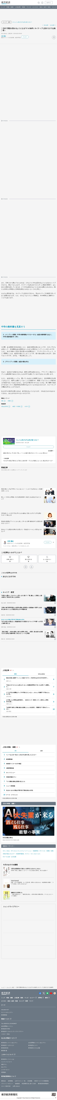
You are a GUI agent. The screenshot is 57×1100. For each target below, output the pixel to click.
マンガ (29, 7)
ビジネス (35, 7)
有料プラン (4, 1064)
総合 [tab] (15, 674)
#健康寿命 (35, 851)
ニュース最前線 (10, 786)
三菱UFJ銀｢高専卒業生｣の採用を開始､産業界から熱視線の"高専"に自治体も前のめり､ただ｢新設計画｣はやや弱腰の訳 (21, 608)
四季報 (40, 997)
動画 (23, 7)
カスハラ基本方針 (6, 1086)
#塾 (2, 400)
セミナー (32, 997)
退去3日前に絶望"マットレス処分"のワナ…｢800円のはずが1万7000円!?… (27, 678)
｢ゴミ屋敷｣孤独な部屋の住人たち (15, 781)
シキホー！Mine (5, 1034)
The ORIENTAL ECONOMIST (9, 1023)
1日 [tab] (15, 750)
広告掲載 (30, 1081)
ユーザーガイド (5, 1069)
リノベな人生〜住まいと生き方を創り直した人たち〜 (21, 754)
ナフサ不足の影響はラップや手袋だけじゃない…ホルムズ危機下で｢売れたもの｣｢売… (28, 693)
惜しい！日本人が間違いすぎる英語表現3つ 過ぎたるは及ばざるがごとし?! (21, 498)
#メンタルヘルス (35, 853)
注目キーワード (8, 846)
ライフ (31, 1001)
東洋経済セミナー (33, 1045)
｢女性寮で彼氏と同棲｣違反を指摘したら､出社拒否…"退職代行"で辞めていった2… (28, 708)
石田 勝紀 (3, 36)
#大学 (26, 406)
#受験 (9, 400)
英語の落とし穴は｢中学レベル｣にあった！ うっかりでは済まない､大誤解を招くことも (21, 490)
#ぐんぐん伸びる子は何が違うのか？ (22, 22)
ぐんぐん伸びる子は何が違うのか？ (27, 440)
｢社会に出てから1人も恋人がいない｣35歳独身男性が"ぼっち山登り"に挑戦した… (28, 685)
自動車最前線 (10, 768)
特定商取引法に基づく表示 (29, 1083)
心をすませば (15, 880)
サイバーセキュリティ (7, 1012)
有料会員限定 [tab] (41, 674)
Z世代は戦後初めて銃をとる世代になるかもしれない (26, 868)
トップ (3, 7)
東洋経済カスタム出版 (34, 1048)
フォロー (25, 37)
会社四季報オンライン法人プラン (37, 1042)
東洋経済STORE (5, 1028)
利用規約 (3, 1072)
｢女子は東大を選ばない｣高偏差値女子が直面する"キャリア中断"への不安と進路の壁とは (22, 622)
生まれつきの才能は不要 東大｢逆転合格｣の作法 (19, 790)
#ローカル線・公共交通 (9, 856)
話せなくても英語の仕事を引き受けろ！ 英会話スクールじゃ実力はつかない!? (21, 530)
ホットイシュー (10, 772)
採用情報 (10, 1081)
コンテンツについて (6, 1061)
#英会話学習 (4, 406)
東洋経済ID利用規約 (43, 1083)
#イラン (27, 853)
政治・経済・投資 (45, 7)
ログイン (49, 2)
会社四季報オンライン (7, 1026)
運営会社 (3, 1081)
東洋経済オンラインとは (7, 1059)
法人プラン (4, 1067)
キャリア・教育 (6, 22)
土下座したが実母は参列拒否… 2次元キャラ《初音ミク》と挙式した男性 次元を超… (28, 700)
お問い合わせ (16, 1086)
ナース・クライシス (12, 795)
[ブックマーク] (54, 37)
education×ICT (5, 1009)
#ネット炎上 (6, 851)
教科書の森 (4, 1050)
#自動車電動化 (20, 853)
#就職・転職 (49, 851)
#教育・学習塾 (16, 406)
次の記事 (52, 25)
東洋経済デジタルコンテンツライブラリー (12, 1031)
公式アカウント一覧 (20, 1081)
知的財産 (17, 1083)
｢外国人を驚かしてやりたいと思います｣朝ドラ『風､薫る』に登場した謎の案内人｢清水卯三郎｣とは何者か (21, 596)
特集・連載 (10, 7)
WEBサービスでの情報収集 (41, 1081)
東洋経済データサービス (7, 1045)
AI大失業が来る (8, 837)
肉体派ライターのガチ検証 (13, 763)
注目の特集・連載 (8, 803)
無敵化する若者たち (16, 892)
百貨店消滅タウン (11, 777)
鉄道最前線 (9, 759)
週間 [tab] (41, 750)
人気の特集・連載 (9, 747)
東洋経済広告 (4, 1048)
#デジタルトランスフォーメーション (21, 851)
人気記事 (18, 7)
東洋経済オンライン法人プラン (9, 1042)
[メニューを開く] (55, 3)
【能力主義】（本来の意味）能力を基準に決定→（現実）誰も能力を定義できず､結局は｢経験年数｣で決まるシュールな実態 (22, 632)
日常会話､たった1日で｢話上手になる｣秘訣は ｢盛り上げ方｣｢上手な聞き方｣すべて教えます (21, 514)
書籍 (46, 997)
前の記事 (46, 25)
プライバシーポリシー (7, 1083)
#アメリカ (42, 851)
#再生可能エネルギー (9, 853)
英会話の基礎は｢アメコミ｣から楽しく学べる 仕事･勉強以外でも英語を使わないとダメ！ (21, 522)
